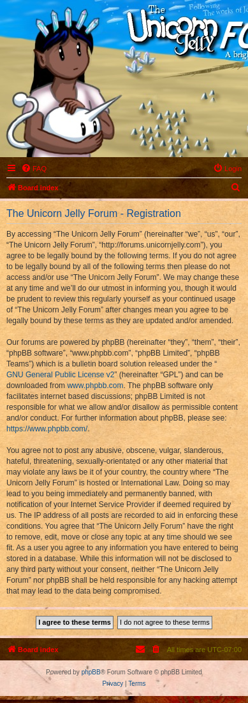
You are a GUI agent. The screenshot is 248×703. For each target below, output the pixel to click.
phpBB (91, 672)
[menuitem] (34, 168)
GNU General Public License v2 (60, 374)
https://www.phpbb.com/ (46, 428)
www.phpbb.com (95, 385)
